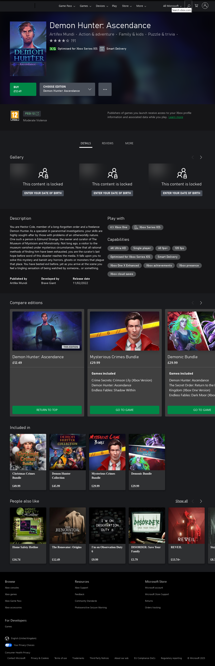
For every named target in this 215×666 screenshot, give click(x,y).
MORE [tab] (129, 143)
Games (84, 5)
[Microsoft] (19, 5)
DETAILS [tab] (86, 143)
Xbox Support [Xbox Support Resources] (81, 587)
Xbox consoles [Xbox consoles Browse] (12, 587)
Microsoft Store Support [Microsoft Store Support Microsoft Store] (157, 594)
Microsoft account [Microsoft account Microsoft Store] (154, 587)
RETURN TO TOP (47, 410)
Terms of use (60, 658)
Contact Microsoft (16, 658)
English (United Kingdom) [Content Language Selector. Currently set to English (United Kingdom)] (23, 638)
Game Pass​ (65, 5)
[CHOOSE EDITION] (67, 89)
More (139, 5)
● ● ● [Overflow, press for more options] (105, 89)
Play (114, 5)
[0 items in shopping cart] (196, 5)
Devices (100, 5)
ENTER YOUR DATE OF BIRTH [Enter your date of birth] (43, 193)
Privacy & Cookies (40, 658)
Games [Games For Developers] (8, 626)
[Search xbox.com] (188, 5)
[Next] (201, 157)
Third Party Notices (99, 658)
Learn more (176, 117)
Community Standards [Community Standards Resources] (86, 600)
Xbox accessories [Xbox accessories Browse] (13, 607)
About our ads (122, 658)
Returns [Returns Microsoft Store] (149, 600)
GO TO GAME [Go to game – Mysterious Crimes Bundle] (124, 410)
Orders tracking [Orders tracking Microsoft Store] (153, 607)
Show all (182, 501)
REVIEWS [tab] (107, 143)
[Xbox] (46, 5)
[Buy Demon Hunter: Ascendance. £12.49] (23, 89)
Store (125, 5)
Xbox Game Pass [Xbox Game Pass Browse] (13, 600)
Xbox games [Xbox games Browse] (11, 594)
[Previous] (193, 157)
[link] (28, 462)
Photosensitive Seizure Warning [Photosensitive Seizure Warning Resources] (91, 607)
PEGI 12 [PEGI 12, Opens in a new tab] (32, 113)
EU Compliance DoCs (144, 658)
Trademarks (78, 658)
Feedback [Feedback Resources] (79, 594)
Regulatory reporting (171, 658)
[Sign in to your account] (205, 6)
